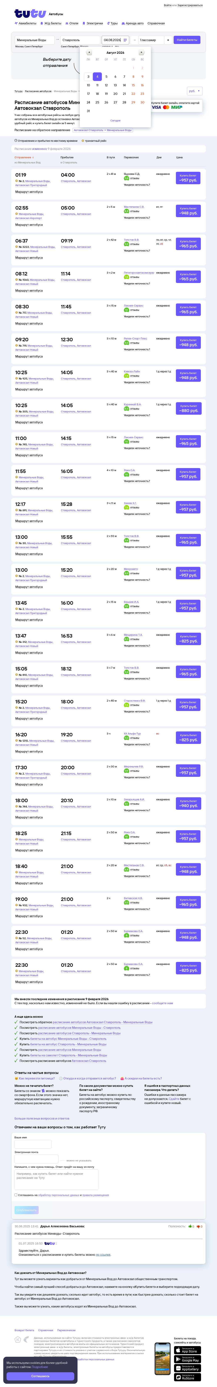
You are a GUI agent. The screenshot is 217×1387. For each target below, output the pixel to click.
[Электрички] (92, 23)
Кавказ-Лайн (132, 371)
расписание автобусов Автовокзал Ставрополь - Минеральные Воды (102, 1022)
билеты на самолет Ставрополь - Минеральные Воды (68, 1055)
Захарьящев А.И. (134, 799)
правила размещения (95, 1195)
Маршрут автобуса (29, 191)
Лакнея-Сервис (133, 305)
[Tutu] (30, 13)
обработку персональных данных (58, 1195)
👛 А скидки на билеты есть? (141, 1078)
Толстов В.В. (131, 239)
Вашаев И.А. (131, 601)
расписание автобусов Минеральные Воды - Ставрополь (79, 1028)
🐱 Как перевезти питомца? (35, 1078)
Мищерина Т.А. (133, 634)
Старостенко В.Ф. (134, 700)
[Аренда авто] (132, 23)
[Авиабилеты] (25, 23)
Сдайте (174, 1099)
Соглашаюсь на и (62, 1195)
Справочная (45, 1330)
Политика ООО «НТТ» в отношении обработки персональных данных (74, 1359)
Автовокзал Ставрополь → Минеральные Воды (103, 130)
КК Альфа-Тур (132, 733)
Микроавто (131, 569)
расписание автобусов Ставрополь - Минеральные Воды (79, 1033)
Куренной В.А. (132, 404)
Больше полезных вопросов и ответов (42, 1118)
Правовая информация (47, 1362)
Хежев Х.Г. (130, 503)
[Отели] (71, 23)
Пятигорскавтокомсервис (140, 272)
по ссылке (103, 1254)
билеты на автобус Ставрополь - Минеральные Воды (68, 1044)
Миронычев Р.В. (134, 766)
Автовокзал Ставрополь (89, 1061)
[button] (89, 52)
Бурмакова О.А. (133, 931)
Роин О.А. (129, 470)
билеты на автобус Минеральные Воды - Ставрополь (68, 1039)
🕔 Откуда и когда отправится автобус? (87, 1078)
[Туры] (112, 23)
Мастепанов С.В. (134, 206)
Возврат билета (24, 1330)
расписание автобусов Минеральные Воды (69, 1050)
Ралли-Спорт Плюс (135, 338)
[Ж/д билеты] (50, 23)
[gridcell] (133, 68)
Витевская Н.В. (133, 898)
